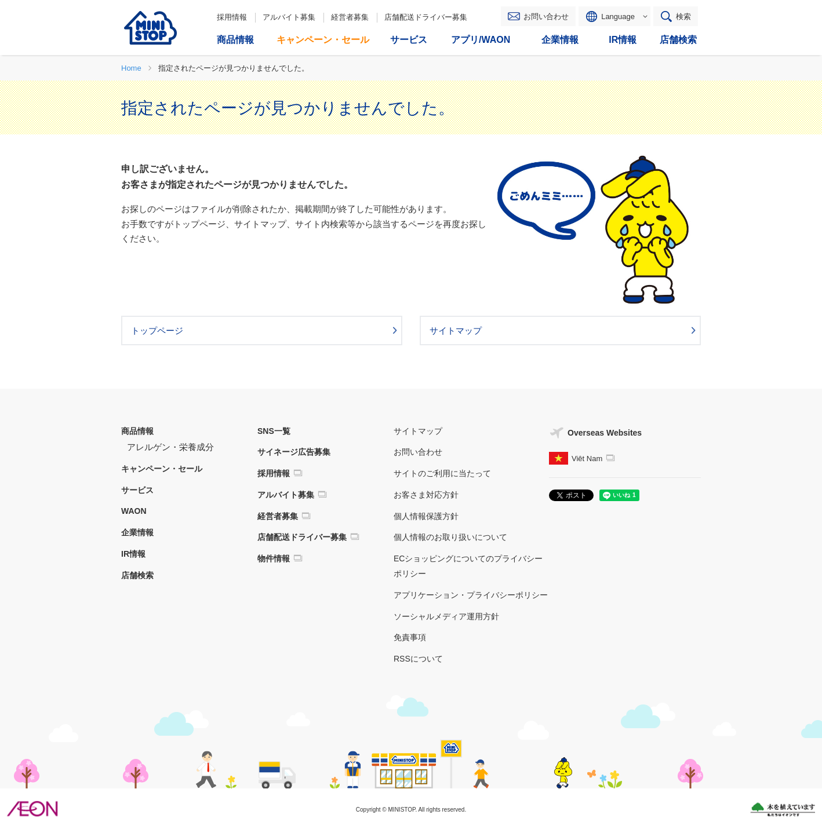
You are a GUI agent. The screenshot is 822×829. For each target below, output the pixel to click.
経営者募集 (350, 17)
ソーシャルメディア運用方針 (446, 616)
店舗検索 (137, 575)
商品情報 (137, 431)
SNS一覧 (273, 431)
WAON (134, 511)
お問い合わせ (546, 16)
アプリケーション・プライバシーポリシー (471, 595)
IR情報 (133, 553)
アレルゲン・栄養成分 (170, 447)
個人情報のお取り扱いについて (450, 537)
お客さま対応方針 (426, 494)
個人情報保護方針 (426, 516)
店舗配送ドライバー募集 (425, 17)
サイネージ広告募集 (293, 452)
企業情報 (137, 532)
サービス (137, 490)
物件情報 (273, 558)
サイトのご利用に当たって (442, 473)
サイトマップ (418, 431)
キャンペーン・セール (161, 468)
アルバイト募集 (289, 17)
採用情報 (232, 17)
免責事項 (410, 637)
